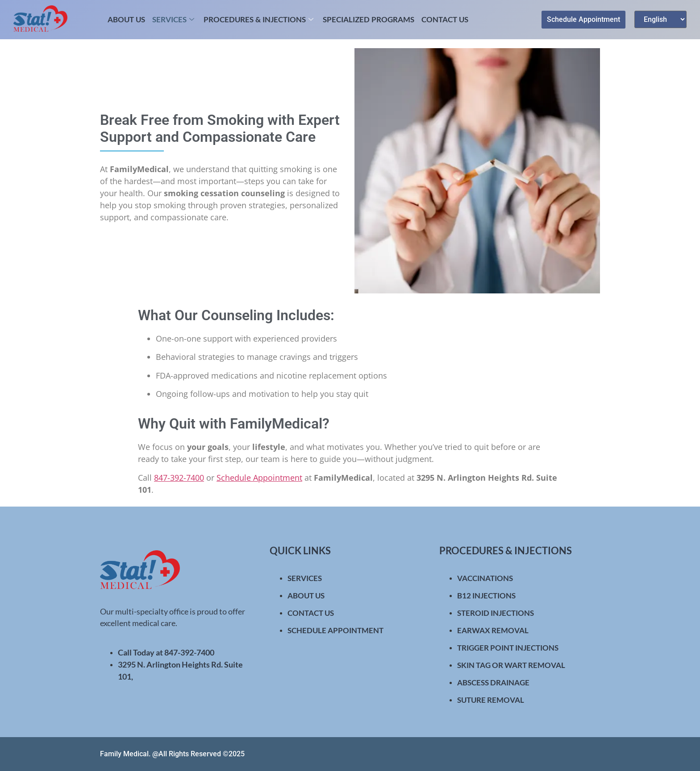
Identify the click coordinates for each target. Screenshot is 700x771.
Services (174, 19)
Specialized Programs (368, 19)
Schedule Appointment (259, 477)
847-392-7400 (179, 477)
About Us (126, 19)
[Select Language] (660, 19)
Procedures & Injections (260, 19)
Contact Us (444, 19)
